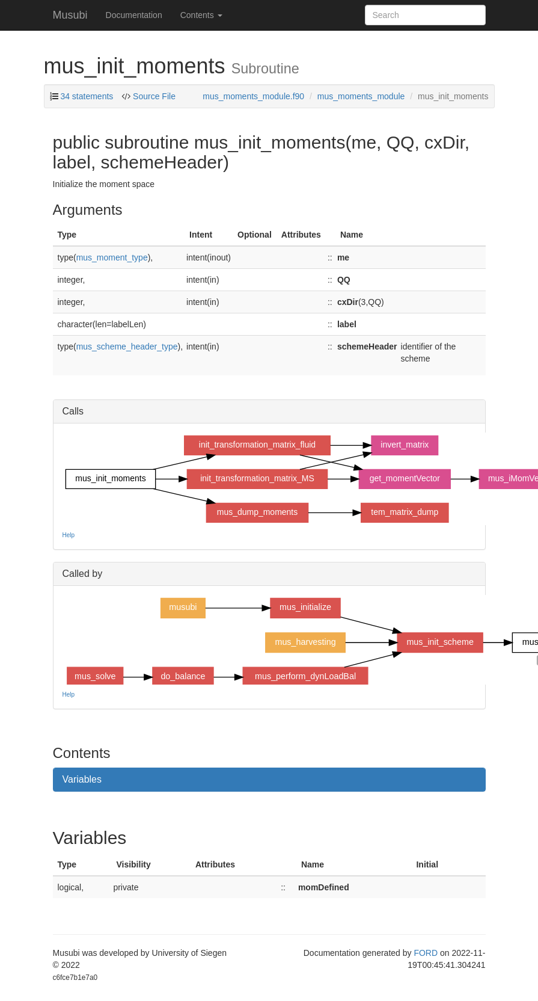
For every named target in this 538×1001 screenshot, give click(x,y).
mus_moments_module (361, 96)
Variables (82, 779)
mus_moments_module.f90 (253, 96)
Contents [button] (201, 15)
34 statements (86, 96)
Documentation (134, 15)
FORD (426, 953)
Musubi (70, 15)
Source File (153, 96)
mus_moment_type (112, 257)
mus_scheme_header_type (127, 346)
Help (69, 535)
